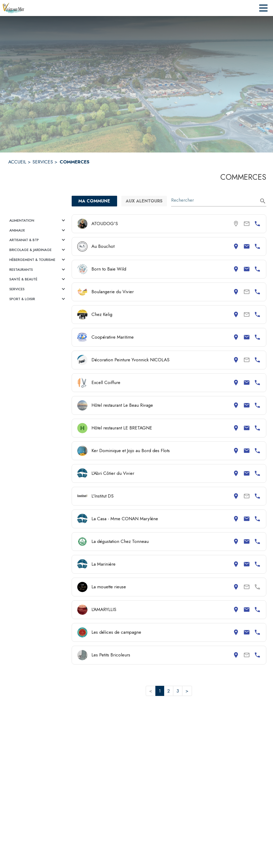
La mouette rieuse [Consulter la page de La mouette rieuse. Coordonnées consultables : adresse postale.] (108, 587)
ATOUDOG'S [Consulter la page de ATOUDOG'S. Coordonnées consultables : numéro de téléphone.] (104, 223)
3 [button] (177, 691)
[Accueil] (13, 8)
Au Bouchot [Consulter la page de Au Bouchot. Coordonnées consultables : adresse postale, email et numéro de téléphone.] (102, 246)
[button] (38, 220)
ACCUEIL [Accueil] (17, 162)
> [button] (187, 691)
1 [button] (160, 691)
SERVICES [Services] (42, 162)
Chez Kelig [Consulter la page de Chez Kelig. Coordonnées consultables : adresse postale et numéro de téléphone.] (101, 314)
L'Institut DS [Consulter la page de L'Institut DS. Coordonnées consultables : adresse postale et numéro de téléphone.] (102, 496)
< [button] (150, 691)
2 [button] (168, 691)
